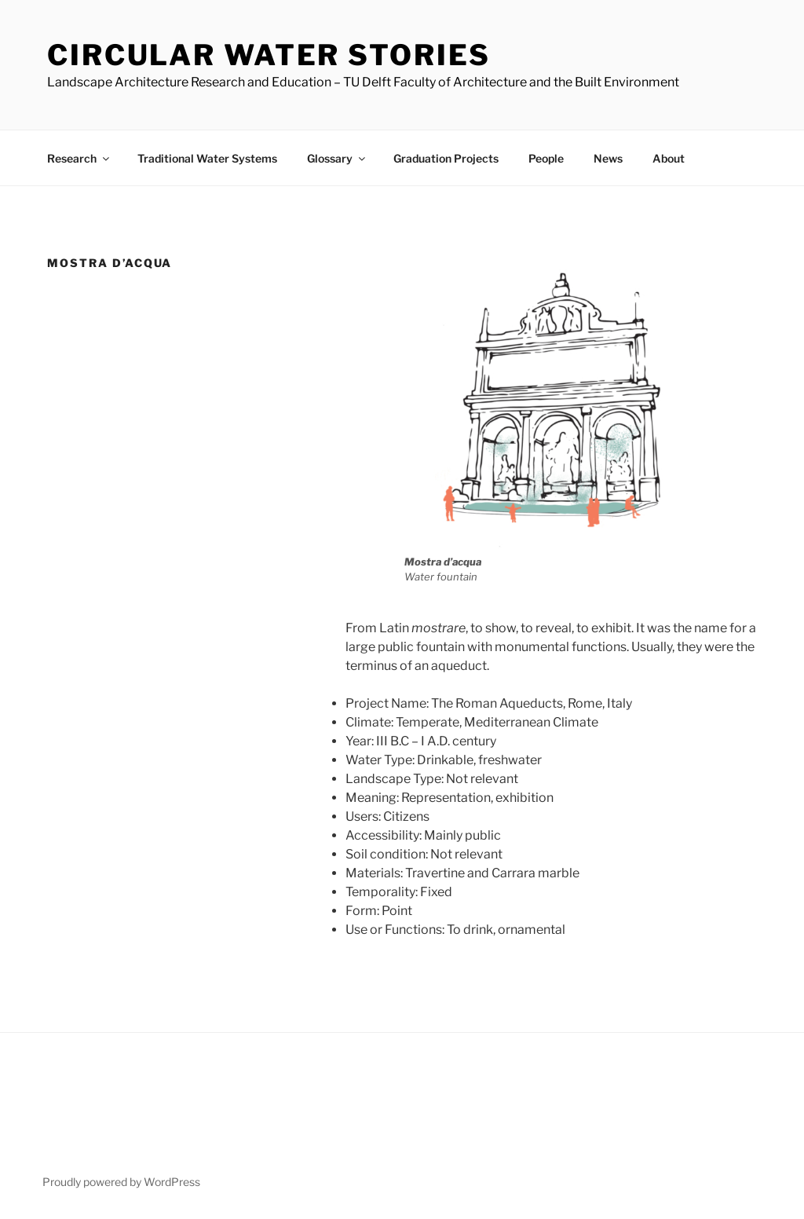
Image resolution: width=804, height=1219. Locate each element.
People (546, 158)
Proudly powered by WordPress (121, 1181)
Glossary (337, 158)
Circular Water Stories (269, 55)
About (668, 158)
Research (79, 158)
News (608, 158)
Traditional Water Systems (207, 158)
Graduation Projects (446, 158)
